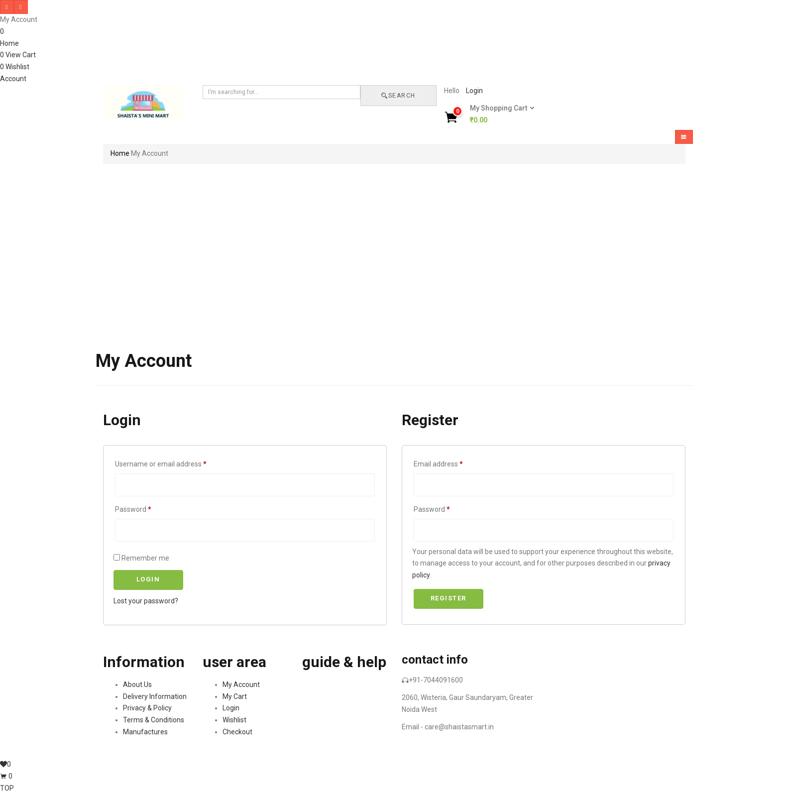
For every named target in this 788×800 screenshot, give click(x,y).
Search (398, 95)
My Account (241, 684)
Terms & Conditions (153, 720)
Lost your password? (145, 601)
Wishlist (234, 720)
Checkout (237, 732)
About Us (137, 684)
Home (9, 43)
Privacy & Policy (147, 708)
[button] (499, 114)
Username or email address (161, 464)
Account (13, 79)
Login (474, 91)
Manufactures (145, 732)
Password (133, 509)
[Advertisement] (394, 245)
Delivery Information (155, 696)
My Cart (235, 696)
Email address (438, 464)
